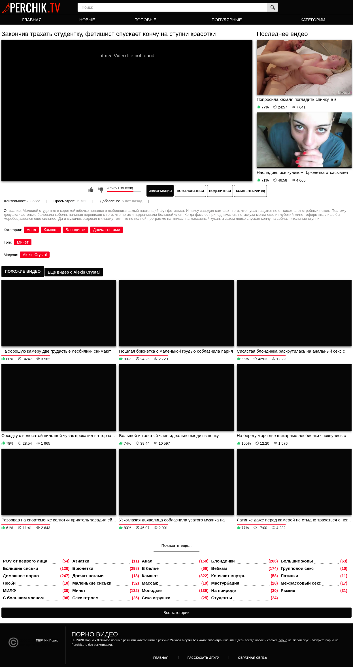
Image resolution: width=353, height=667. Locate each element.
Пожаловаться (190, 191)
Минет (23, 242)
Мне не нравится (100, 189)
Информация (160, 191)
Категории (313, 19)
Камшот (51, 229)
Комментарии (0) (250, 191)
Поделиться (220, 191)
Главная (32, 19)
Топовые (145, 19)
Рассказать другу (203, 657)
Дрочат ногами (106, 229)
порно (282, 640)
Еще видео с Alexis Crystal (73, 272)
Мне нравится (91, 189)
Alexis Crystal (35, 254)
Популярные (227, 19)
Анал (31, 229)
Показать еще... (176, 545)
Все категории (176, 613)
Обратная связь (252, 657)
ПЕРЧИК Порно (47, 640)
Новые (87, 19)
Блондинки (75, 229)
